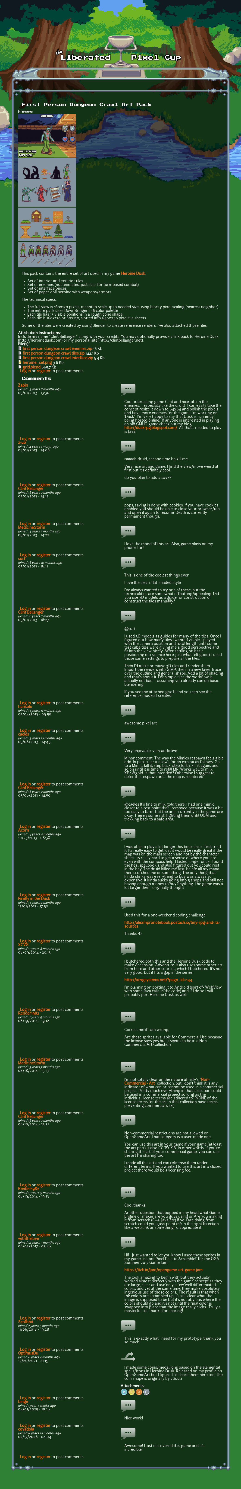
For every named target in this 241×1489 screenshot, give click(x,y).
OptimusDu (28, 1353)
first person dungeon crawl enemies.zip (57, 349)
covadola (26, 1429)
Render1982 (28, 1013)
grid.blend (32, 367)
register (43, 371)
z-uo (22, 443)
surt (21, 559)
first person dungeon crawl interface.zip (58, 358)
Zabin (23, 385)
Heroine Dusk (133, 274)
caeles (23, 734)
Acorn (23, 831)
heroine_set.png (37, 363)
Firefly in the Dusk (34, 899)
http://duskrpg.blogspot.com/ (151, 428)
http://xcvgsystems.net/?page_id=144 (158, 980)
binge (23, 1402)
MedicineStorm (31, 528)
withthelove (28, 1239)
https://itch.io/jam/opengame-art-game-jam (163, 1270)
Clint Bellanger (31, 489)
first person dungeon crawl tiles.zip (54, 353)
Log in (25, 371)
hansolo (25, 707)
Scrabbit (25, 1322)
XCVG (23, 945)
